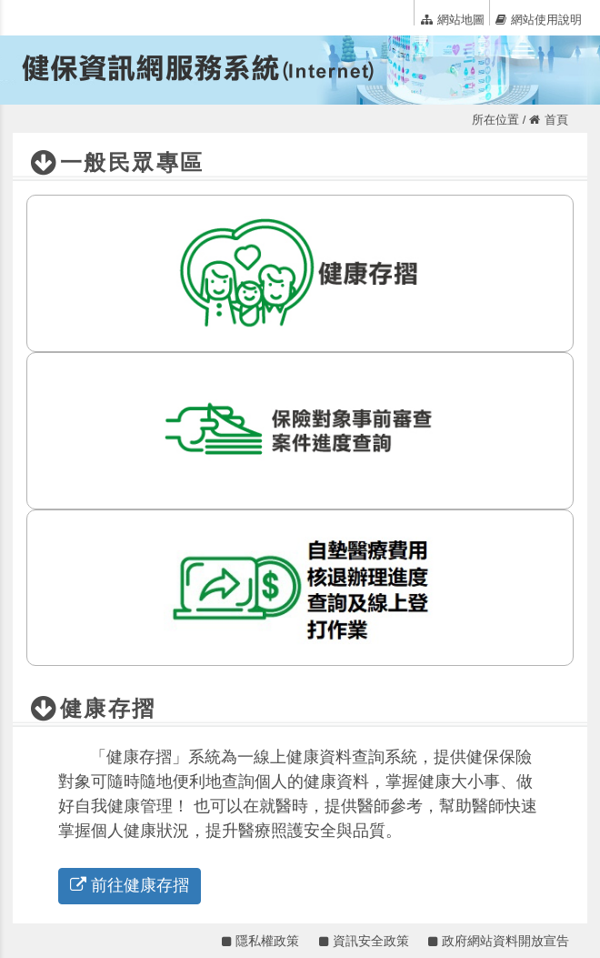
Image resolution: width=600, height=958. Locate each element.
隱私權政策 (260, 940)
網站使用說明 (538, 19)
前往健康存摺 (129, 885)
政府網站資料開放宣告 (498, 940)
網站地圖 (453, 19)
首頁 (548, 119)
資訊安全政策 (364, 940)
